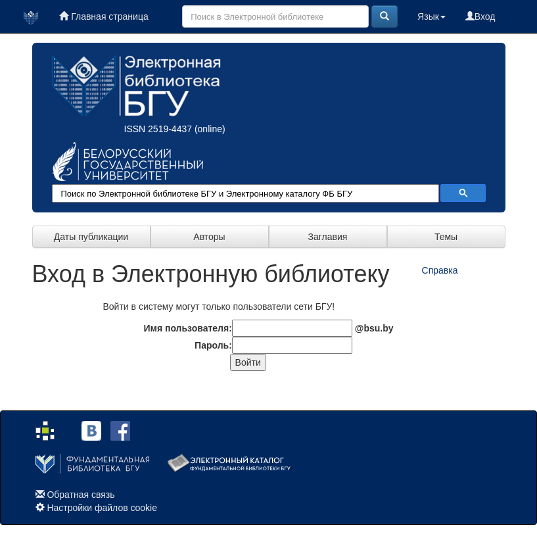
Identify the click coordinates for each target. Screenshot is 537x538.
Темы (445, 237)
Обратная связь (80, 494)
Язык (431, 16)
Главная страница (103, 16)
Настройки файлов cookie (102, 507)
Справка (440, 270)
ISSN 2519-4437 (158, 129)
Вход (480, 16)
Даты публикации (91, 237)
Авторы (209, 237)
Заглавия (328, 237)
